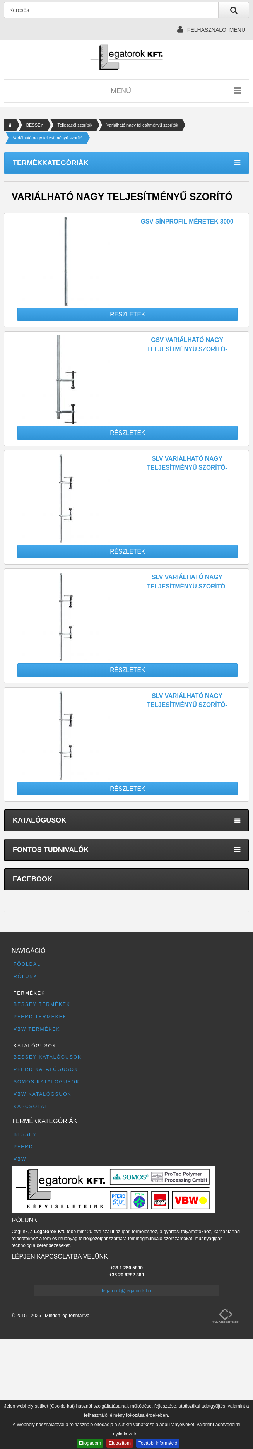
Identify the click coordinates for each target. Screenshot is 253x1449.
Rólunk (26, 976)
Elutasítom (120, 1443)
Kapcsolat (31, 1106)
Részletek (127, 314)
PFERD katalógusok (46, 1069)
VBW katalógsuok (43, 1094)
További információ (157, 1443)
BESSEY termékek (42, 1004)
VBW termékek (37, 1029)
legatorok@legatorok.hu (126, 1290)
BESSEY (34, 125)
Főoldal (27, 964)
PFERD (23, 1147)
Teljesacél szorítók (75, 125)
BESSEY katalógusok (48, 1057)
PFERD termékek (40, 1017)
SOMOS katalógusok (47, 1082)
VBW (20, 1159)
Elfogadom (90, 1443)
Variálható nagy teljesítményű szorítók (142, 125)
